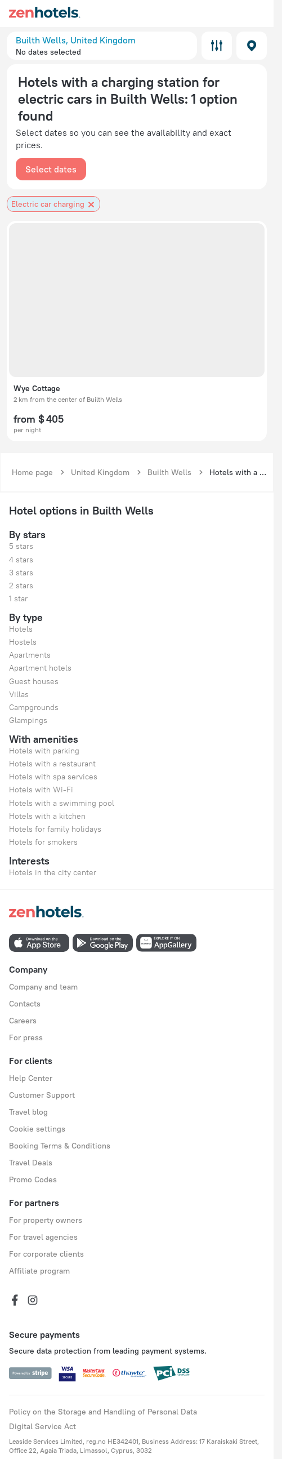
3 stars (21, 572)
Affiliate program (39, 1271)
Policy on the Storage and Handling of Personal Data (103, 1412)
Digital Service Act (42, 1426)
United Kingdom (100, 472)
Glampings (28, 720)
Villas (19, 694)
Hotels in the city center (52, 872)
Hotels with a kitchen (47, 816)
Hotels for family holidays (55, 829)
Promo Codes (33, 1179)
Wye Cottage (37, 388)
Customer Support (42, 1095)
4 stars (21, 560)
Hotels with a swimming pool (61, 803)
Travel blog (28, 1112)
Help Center (30, 1078)
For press (26, 1037)
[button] (102, 46)
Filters (216, 45)
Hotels (21, 629)
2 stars (21, 585)
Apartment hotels (40, 668)
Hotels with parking (44, 751)
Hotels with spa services (53, 776)
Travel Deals (30, 1163)
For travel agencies (43, 1237)
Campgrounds (34, 707)
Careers (23, 1020)
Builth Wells (169, 472)
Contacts (25, 1004)
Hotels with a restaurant (52, 764)
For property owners (45, 1220)
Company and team (43, 987)
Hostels (23, 642)
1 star (18, 598)
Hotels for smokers (43, 842)
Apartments (30, 655)
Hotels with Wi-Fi (41, 789)
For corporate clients (46, 1254)
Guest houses (34, 681)
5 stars (21, 546)
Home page (32, 472)
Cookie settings (37, 1129)
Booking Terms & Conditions (59, 1146)
